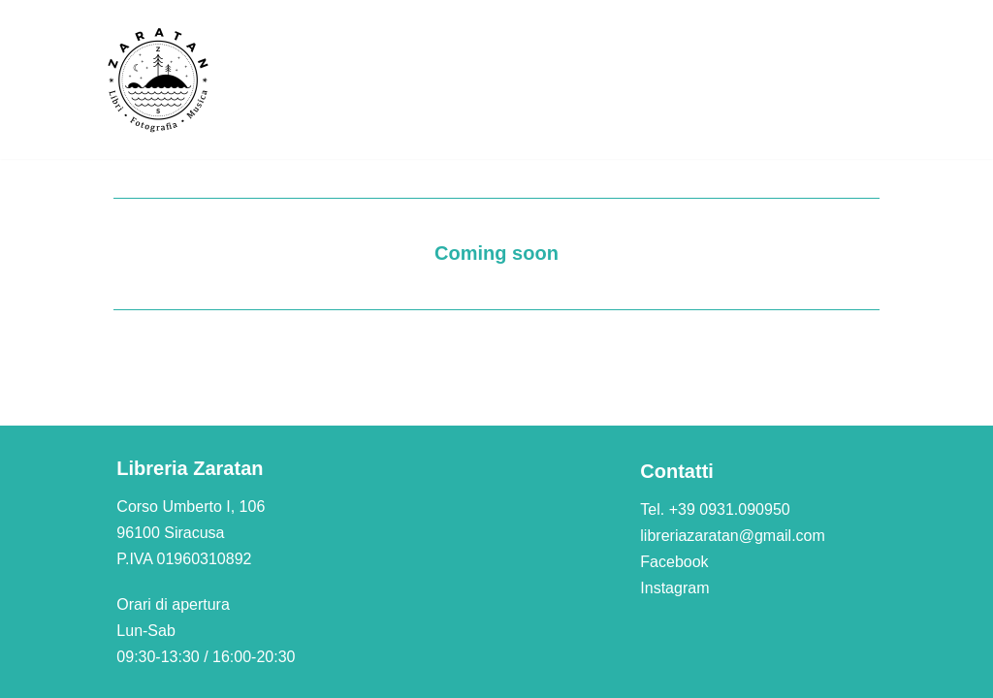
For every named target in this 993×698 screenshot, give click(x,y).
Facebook (674, 562)
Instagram (674, 588)
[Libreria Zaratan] (159, 79)
